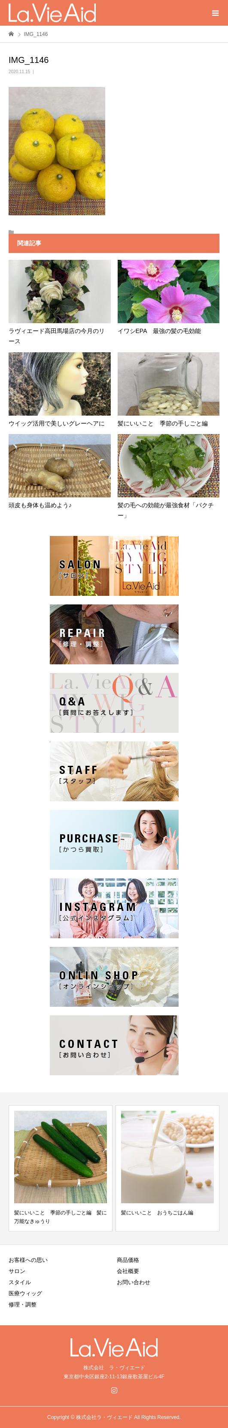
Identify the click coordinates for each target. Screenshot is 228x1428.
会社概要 (128, 1271)
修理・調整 (22, 1304)
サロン (17, 1271)
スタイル (20, 1282)
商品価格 (128, 1260)
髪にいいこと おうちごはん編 (157, 1213)
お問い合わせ (133, 1282)
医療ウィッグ (25, 1293)
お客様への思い (28, 1260)
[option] (60, 1168)
